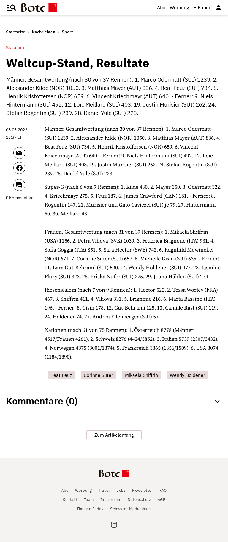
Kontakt (70, 499)
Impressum (110, 499)
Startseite (15, 32)
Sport (67, 32)
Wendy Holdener (187, 375)
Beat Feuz (61, 375)
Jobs (121, 490)
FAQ (163, 490)
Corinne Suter (98, 375)
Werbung (179, 7)
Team (89, 499)
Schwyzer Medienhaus (130, 508)
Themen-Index (90, 508)
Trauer (104, 490)
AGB (162, 499)
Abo (161, 7)
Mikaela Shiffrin (141, 375)
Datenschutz (139, 499)
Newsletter (142, 490)
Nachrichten (43, 32)
